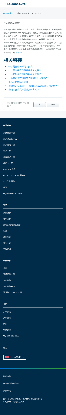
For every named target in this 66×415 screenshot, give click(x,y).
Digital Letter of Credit (12, 193)
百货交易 (7, 151)
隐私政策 (7, 376)
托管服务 (7, 125)
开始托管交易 (9, 274)
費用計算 (7, 213)
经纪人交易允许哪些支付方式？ (23, 89)
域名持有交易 (9, 145)
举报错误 (7, 249)
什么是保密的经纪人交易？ (21, 66)
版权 (5, 399)
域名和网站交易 (10, 139)
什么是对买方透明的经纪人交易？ (24, 70)
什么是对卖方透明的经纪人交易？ (24, 74)
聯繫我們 (7, 330)
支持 (5, 205)
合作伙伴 (7, 280)
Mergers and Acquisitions (14, 175)
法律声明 (7, 391)
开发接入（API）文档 (12, 292)
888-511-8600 (11, 336)
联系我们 (19, 52)
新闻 (5, 324)
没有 (53, 104)
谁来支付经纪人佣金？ (19, 82)
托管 (5, 187)
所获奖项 (7, 318)
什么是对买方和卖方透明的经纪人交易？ (28, 78)
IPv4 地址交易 (9, 169)
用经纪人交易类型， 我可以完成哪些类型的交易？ (32, 86)
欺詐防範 (7, 237)
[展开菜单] (4, 3)
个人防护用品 (9, 181)
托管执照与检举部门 (12, 383)
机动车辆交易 (9, 133)
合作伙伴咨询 (9, 286)
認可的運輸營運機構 (12, 225)
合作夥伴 (7, 261)
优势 (5, 268)
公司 (5, 304)
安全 (5, 231)
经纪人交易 (8, 163)
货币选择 (7, 219)
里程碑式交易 (9, 157)
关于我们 (7, 312)
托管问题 (7, 243)
